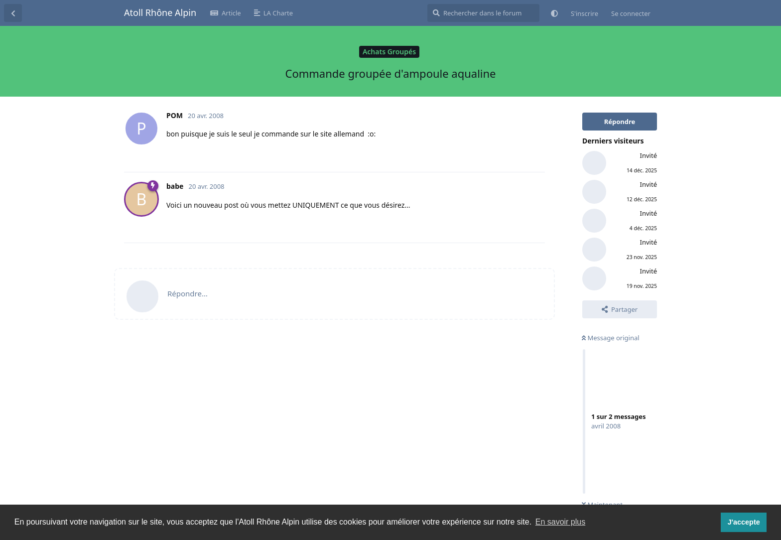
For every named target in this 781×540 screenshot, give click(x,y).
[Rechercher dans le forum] (483, 13)
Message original (611, 337)
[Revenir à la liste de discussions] (13, 13)
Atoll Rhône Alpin (160, 12)
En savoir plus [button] (560, 522)
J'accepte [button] (744, 522)
